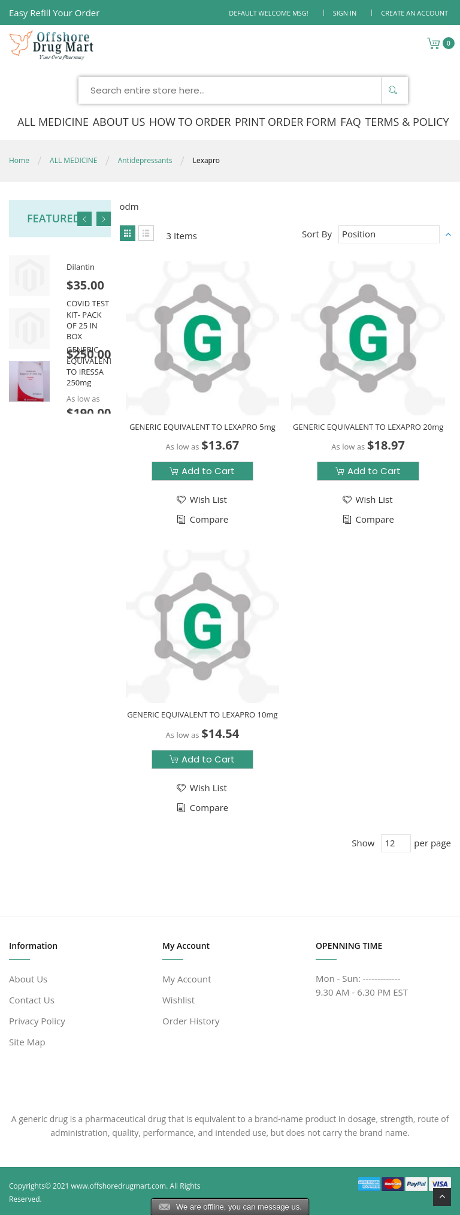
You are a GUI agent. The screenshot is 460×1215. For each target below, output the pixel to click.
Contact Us (32, 999)
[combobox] (243, 89)
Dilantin (80, 266)
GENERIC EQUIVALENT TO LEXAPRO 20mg (368, 426)
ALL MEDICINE (73, 160)
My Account (186, 978)
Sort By (317, 233)
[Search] (393, 89)
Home (19, 160)
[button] (201, 499)
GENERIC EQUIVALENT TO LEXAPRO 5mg (202, 426)
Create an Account (414, 13)
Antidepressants (145, 160)
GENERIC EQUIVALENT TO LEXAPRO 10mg (202, 714)
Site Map (27, 1041)
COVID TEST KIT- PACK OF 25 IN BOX (87, 319)
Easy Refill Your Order (54, 13)
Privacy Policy (37, 1020)
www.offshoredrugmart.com (119, 1185)
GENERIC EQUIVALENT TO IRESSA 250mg (89, 366)
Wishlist (178, 999)
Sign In (345, 13)
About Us (28, 978)
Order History (190, 1020)
